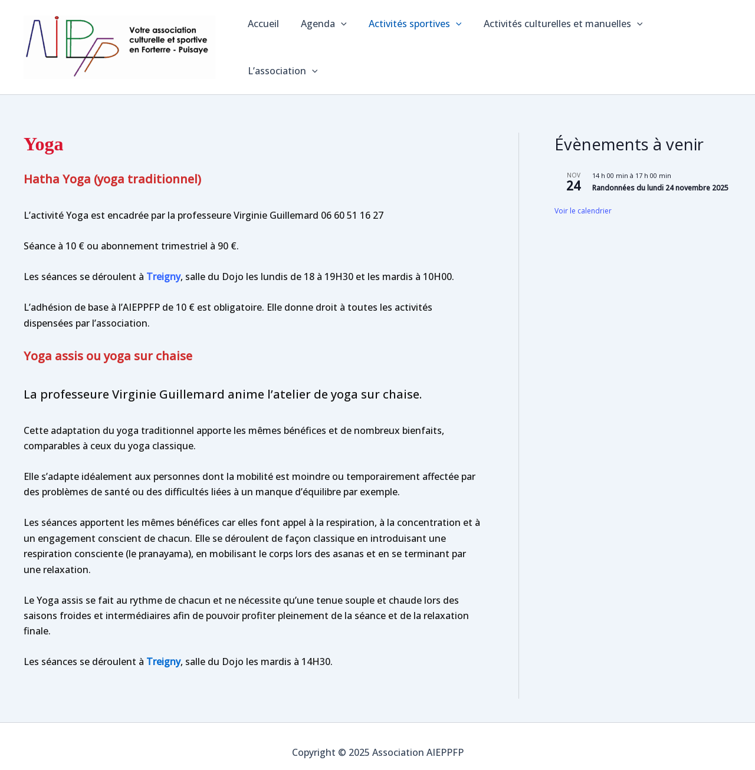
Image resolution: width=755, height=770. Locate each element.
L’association (687, 41)
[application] (338, 41)
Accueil (263, 41)
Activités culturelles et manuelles (553, 41)
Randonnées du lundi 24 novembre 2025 (660, 176)
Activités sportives (408, 41)
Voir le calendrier (583, 199)
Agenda (321, 41)
